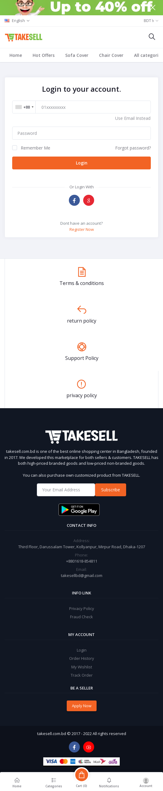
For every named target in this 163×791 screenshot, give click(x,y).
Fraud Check (81, 616)
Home (15, 55)
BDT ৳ (149, 20)
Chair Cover (111, 55)
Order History (81, 658)
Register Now (81, 229)
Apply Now (81, 705)
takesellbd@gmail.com (81, 575)
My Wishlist (81, 667)
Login (81, 163)
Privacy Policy (81, 608)
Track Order (82, 675)
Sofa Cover (76, 55)
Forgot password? (133, 148)
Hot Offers (44, 55)
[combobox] (24, 107)
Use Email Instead (133, 118)
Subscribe (110, 490)
